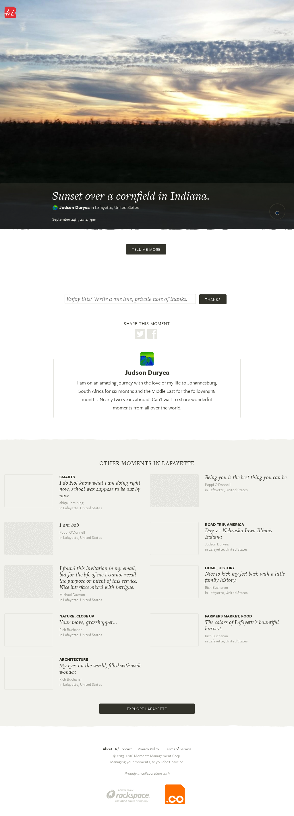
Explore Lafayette (147, 709)
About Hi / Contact (117, 749)
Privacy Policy (148, 749)
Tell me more (146, 249)
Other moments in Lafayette (147, 463)
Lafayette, (117, 207)
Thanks (213, 299)
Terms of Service (178, 749)
